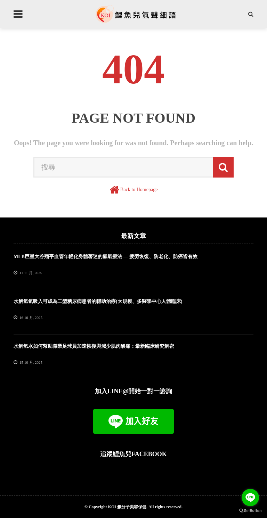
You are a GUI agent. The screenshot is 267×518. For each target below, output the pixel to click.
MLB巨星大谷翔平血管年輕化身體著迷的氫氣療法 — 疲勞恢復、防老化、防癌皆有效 (105, 256)
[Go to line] (250, 497)
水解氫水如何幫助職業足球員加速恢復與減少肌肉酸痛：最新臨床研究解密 (94, 346)
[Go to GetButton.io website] (250, 511)
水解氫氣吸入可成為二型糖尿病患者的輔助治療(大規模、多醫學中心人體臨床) (98, 301)
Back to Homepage (138, 189)
